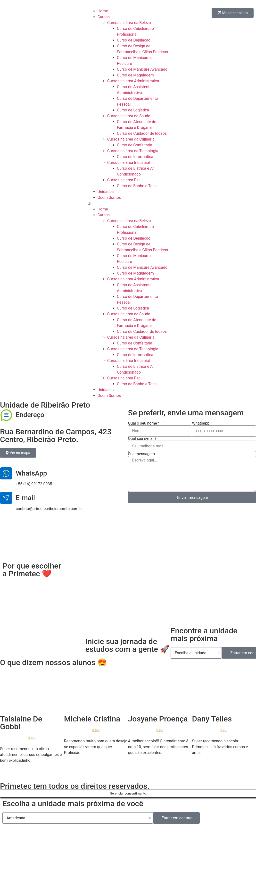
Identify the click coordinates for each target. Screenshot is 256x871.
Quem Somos (109, 197)
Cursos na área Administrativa (133, 81)
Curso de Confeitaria (134, 145)
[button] (128, 203)
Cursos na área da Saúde (128, 116)
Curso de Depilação (133, 40)
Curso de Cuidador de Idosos (142, 133)
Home (103, 11)
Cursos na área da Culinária (131, 139)
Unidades (106, 191)
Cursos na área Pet (123, 180)
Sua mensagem (141, 454)
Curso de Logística (133, 110)
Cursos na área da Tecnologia (132, 151)
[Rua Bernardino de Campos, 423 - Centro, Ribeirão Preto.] (128, 537)
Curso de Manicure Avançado (142, 69)
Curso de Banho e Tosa (137, 186)
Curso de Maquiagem (135, 75)
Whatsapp (200, 423)
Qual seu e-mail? (142, 439)
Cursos (104, 17)
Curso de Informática (135, 156)
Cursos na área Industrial (128, 162)
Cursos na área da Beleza (129, 22)
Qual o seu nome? (143, 423)
